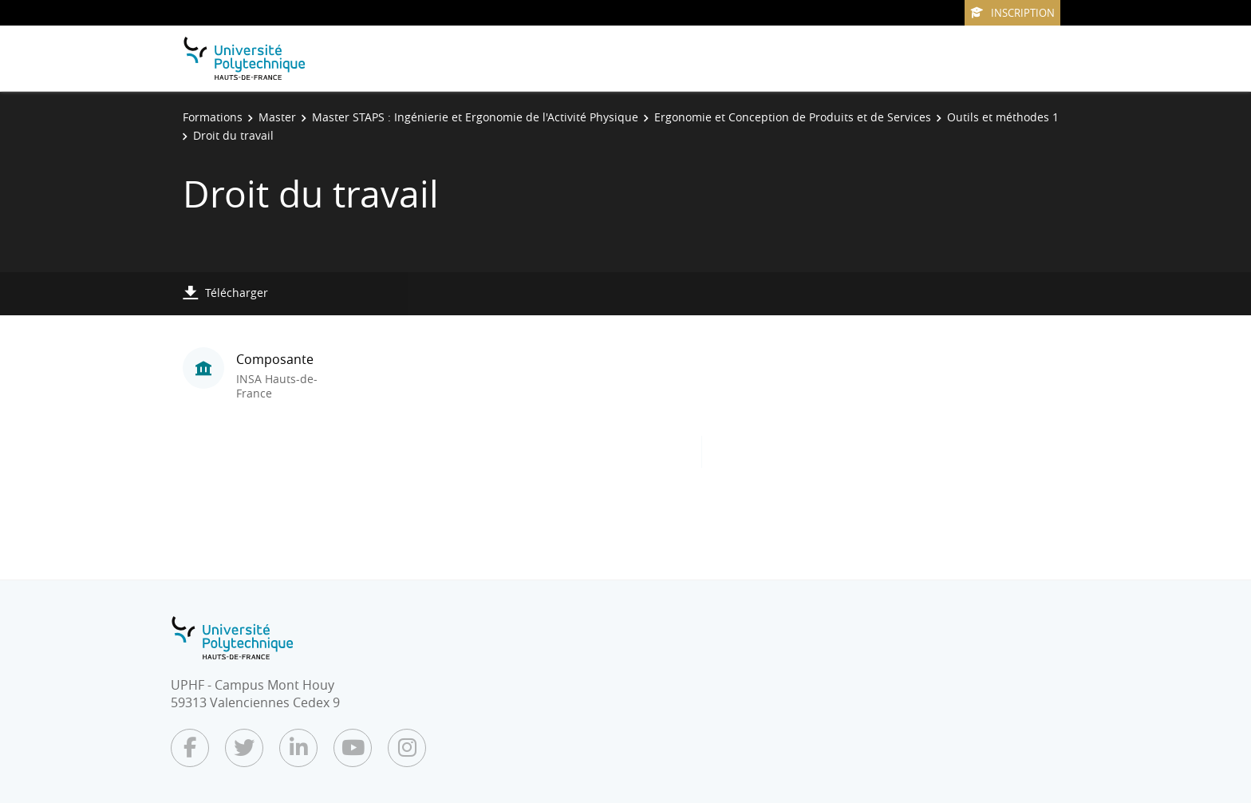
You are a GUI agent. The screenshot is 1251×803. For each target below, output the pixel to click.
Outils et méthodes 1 (1003, 117)
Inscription (1012, 13)
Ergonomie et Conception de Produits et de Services (792, 117)
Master (277, 117)
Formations (213, 117)
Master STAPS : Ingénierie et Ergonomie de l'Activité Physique (475, 117)
